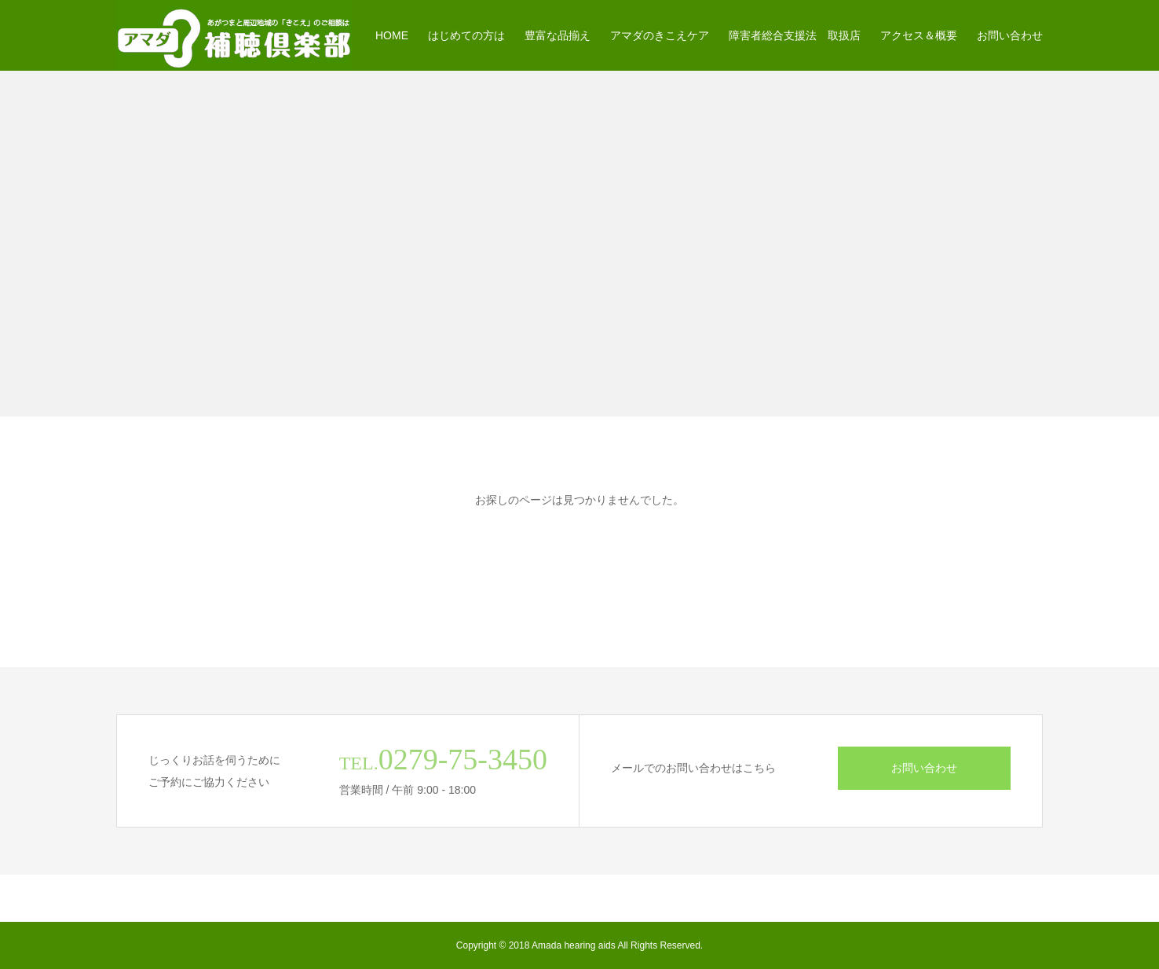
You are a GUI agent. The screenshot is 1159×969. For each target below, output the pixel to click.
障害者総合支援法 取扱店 (795, 35)
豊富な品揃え (557, 35)
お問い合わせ (1010, 35)
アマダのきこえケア (659, 35)
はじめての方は (466, 35)
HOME (391, 35)
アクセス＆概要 (918, 35)
